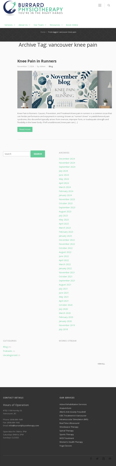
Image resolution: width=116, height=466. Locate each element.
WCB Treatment (67, 438)
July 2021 (63, 288)
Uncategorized (10, 355)
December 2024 (67, 158)
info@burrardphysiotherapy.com (24, 425)
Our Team (40, 25)
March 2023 (65, 227)
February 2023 (66, 231)
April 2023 (64, 223)
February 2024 (66, 191)
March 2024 (65, 187)
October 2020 (65, 304)
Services (10, 25)
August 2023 (65, 211)
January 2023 (65, 235)
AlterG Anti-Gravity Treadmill (73, 411)
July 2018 (63, 329)
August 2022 (65, 252)
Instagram (104, 458)
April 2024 (64, 183)
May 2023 (64, 219)
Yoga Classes (66, 445)
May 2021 (64, 296)
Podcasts (7, 351)
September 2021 (67, 280)
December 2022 (67, 239)
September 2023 (67, 207)
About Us (25, 25)
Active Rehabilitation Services (73, 404)
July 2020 (63, 309)
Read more (25, 129)
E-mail (110, 458)
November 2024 (67, 162)
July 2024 (63, 170)
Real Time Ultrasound (69, 423)
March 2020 (65, 313)
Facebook (91, 458)
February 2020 (66, 317)
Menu (99, 5)
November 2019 (67, 325)
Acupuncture (65, 408)
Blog (51, 66)
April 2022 (64, 260)
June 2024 (64, 174)
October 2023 (65, 203)
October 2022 (65, 248)
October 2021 (65, 276)
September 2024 (67, 166)
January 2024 (65, 195)
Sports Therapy (67, 434)
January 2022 (65, 268)
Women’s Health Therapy (71, 442)
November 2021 (67, 272)
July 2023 (63, 215)
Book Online (72, 24)
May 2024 (64, 179)
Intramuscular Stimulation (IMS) (74, 419)
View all (101, 364)
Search (38, 153)
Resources (56, 25)
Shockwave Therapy (69, 427)
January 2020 (65, 321)
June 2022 (64, 256)
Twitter (97, 458)
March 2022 (65, 264)
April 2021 (64, 300)
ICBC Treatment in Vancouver (73, 415)
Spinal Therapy (67, 430)
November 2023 (67, 199)
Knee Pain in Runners (36, 60)
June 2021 (64, 292)
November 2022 (67, 244)
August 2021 (65, 284)
